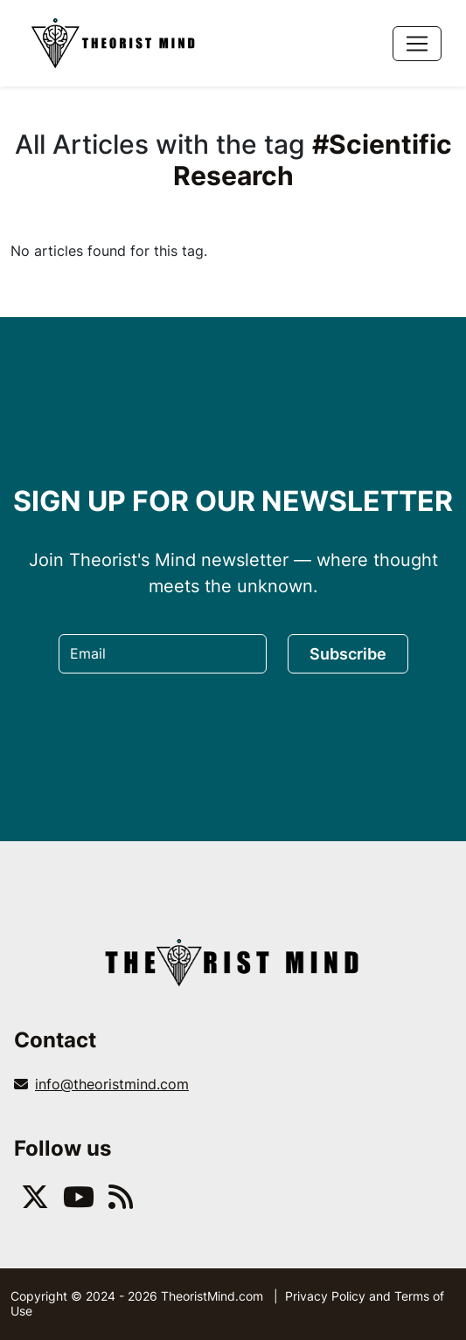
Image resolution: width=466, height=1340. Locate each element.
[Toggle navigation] (417, 43)
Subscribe (348, 654)
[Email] (163, 653)
